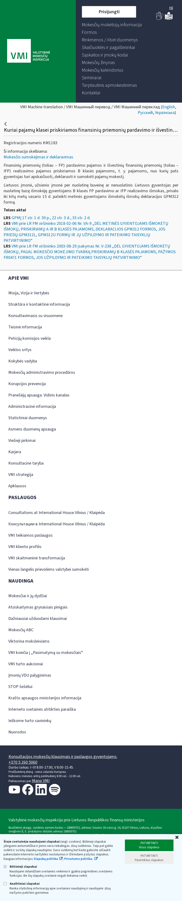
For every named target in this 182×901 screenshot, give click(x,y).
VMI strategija (20, 475)
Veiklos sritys (20, 350)
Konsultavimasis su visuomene (35, 316)
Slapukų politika (46, 859)
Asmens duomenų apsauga (32, 429)
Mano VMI (41, 781)
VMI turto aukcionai (25, 664)
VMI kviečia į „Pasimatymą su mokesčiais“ (45, 653)
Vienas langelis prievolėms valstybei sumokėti (48, 569)
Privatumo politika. (78, 859)
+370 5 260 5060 (23, 762)
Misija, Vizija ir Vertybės (28, 293)
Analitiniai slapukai (22, 883)
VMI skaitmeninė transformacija (36, 558)
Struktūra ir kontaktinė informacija (39, 304)
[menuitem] (112, 25)
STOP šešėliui (20, 687)
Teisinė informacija (25, 327)
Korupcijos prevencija (27, 384)
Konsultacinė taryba (26, 463)
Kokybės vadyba (22, 361)
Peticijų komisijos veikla (29, 338)
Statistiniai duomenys (27, 418)
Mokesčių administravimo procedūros (41, 372)
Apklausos (17, 486)
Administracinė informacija (32, 406)
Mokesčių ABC (20, 630)
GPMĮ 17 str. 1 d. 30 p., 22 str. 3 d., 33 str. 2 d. (51, 218)
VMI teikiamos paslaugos (30, 535)
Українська (165, 113)
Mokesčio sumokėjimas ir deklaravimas (38, 157)
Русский (145, 113)
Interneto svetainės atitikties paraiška (42, 709)
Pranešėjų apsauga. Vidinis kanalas (38, 395)
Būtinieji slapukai (20, 866)
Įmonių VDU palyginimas (29, 675)
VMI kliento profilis (24, 547)
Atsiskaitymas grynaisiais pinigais (38, 607)
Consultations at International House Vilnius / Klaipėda (56, 513)
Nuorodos (17, 732)
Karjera (14, 452)
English (168, 107)
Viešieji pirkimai (22, 441)
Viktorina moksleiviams (29, 641)
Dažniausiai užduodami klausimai (37, 619)
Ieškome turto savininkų (29, 721)
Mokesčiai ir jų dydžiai (27, 596)
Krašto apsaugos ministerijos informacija (44, 698)
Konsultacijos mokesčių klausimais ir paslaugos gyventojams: (63, 757)
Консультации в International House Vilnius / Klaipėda (56, 524)
